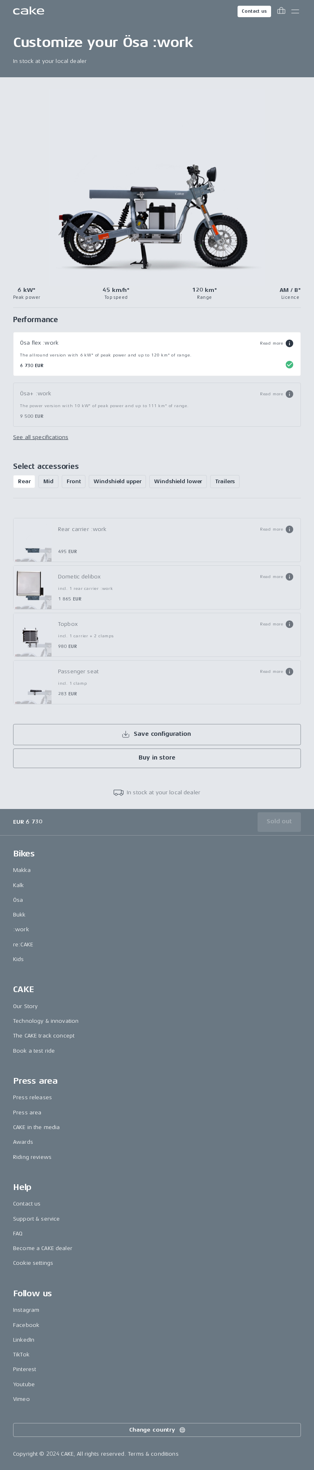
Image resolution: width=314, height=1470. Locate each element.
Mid (48, 481)
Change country (157, 1430)
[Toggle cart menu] (281, 11)
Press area (27, 1112)
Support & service (36, 1219)
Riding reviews (32, 1157)
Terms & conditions (153, 1454)
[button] (277, 343)
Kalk (18, 885)
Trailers (225, 481)
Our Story (25, 1006)
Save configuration (156, 734)
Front (74, 481)
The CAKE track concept (43, 1036)
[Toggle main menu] (295, 11)
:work (21, 929)
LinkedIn (23, 1340)
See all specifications (40, 437)
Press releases (32, 1097)
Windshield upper (117, 481)
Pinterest (24, 1369)
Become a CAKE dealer (42, 1248)
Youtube (24, 1384)
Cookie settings (33, 1263)
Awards (23, 1142)
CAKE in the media (36, 1127)
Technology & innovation (45, 1021)
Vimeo (21, 1399)
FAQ (17, 1233)
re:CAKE (23, 944)
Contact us (254, 11)
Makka (22, 870)
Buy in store (157, 757)
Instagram (26, 1310)
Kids (18, 959)
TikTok (21, 1354)
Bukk (19, 915)
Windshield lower (178, 481)
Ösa (18, 900)
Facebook (26, 1325)
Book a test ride (34, 1051)
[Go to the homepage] (28, 11)
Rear (24, 481)
